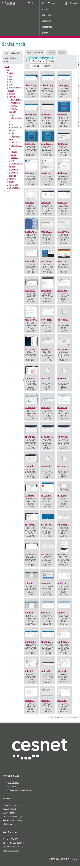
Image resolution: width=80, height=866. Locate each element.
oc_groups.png (49, 495)
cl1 (10, 75)
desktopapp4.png (50, 144)
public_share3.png (50, 613)
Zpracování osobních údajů (19, 790)
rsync (13, 154)
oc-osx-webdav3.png (68, 349)
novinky (12, 179)
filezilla (14, 106)
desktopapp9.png (34, 202)
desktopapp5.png (66, 144)
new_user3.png (32, 290)
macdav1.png (32, 232)
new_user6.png (32, 320)
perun (14, 151)
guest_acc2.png (65, 202)
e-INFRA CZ (13, 782)
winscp (14, 170)
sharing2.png (31, 642)
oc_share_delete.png (52, 554)
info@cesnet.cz (9, 824)
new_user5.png (65, 290)
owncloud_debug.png (52, 583)
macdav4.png (32, 261)
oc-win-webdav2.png (68, 407)
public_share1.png (67, 583)
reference (13, 185)
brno (11, 72)
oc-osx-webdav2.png (51, 349)
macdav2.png (48, 232)
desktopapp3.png (34, 144)
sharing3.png (48, 642)
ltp (12, 124)
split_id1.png (64, 642)
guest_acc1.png (49, 202)
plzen (11, 182)
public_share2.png (34, 613)
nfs (12, 133)
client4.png (30, 115)
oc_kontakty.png (33, 525)
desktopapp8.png (66, 173)
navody (12, 97)
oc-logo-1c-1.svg (66, 320)
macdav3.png (64, 232)
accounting (16, 100)
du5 (11, 85)
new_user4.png (49, 290)
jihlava (12, 94)
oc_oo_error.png (49, 525)
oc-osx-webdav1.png (35, 349)
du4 (11, 82)
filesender (15, 103)
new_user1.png (49, 261)
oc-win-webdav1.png (51, 407)
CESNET (12, 786)
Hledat (62, 53)
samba (14, 157)
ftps (13, 115)
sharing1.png (64, 613)
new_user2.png (65, 261)
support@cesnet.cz (11, 850)
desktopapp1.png (50, 115)
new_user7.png (49, 320)
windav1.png (64, 671)
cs (8, 69)
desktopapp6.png (34, 173)
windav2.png (31, 700)
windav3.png (47, 700)
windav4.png (64, 700)
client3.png (63, 85)
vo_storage (14, 188)
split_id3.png (47, 671)
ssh (12, 161)
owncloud (15, 142)
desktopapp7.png (50, 173)
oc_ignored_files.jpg (68, 495)
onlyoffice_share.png (36, 583)
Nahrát (51, 53)
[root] (6, 66)
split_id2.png (31, 671)
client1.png (30, 85)
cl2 (10, 78)
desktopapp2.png (66, 115)
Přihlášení (71, 3)
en (8, 191)
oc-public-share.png (35, 378)
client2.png (47, 85)
